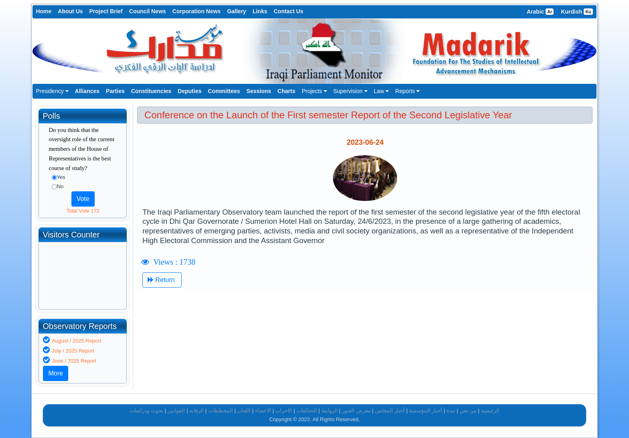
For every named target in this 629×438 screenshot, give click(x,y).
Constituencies (151, 91)
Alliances (87, 91)
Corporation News (196, 11)
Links (260, 11)
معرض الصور (356, 411)
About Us (70, 11)
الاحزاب (283, 411)
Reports (407, 91)
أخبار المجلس (390, 411)
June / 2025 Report (74, 361)
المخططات (220, 411)
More (55, 373)
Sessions (258, 91)
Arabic (540, 11)
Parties (115, 91)
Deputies (189, 91)
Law (381, 91)
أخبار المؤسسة (425, 411)
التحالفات (306, 411)
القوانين (176, 411)
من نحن (468, 411)
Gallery (236, 11)
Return (162, 279)
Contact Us (288, 11)
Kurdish (576, 11)
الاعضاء (263, 411)
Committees (224, 91)
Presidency (52, 91)
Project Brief (106, 11)
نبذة (450, 411)
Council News (147, 11)
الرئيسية (490, 411)
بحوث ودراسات (146, 411)
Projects (314, 91)
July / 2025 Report (73, 351)
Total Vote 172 (82, 211)
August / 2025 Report (76, 341)
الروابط (329, 411)
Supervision (350, 91)
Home (43, 11)
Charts (286, 91)
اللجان (244, 411)
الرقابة (196, 411)
